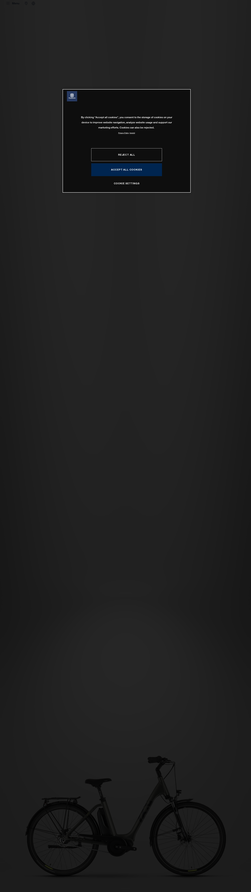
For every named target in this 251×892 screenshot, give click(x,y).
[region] (127, 140)
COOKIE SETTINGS (127, 183)
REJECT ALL (126, 154)
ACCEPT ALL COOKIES (126, 169)
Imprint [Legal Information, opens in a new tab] (132, 133)
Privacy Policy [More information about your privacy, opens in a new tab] (123, 133)
